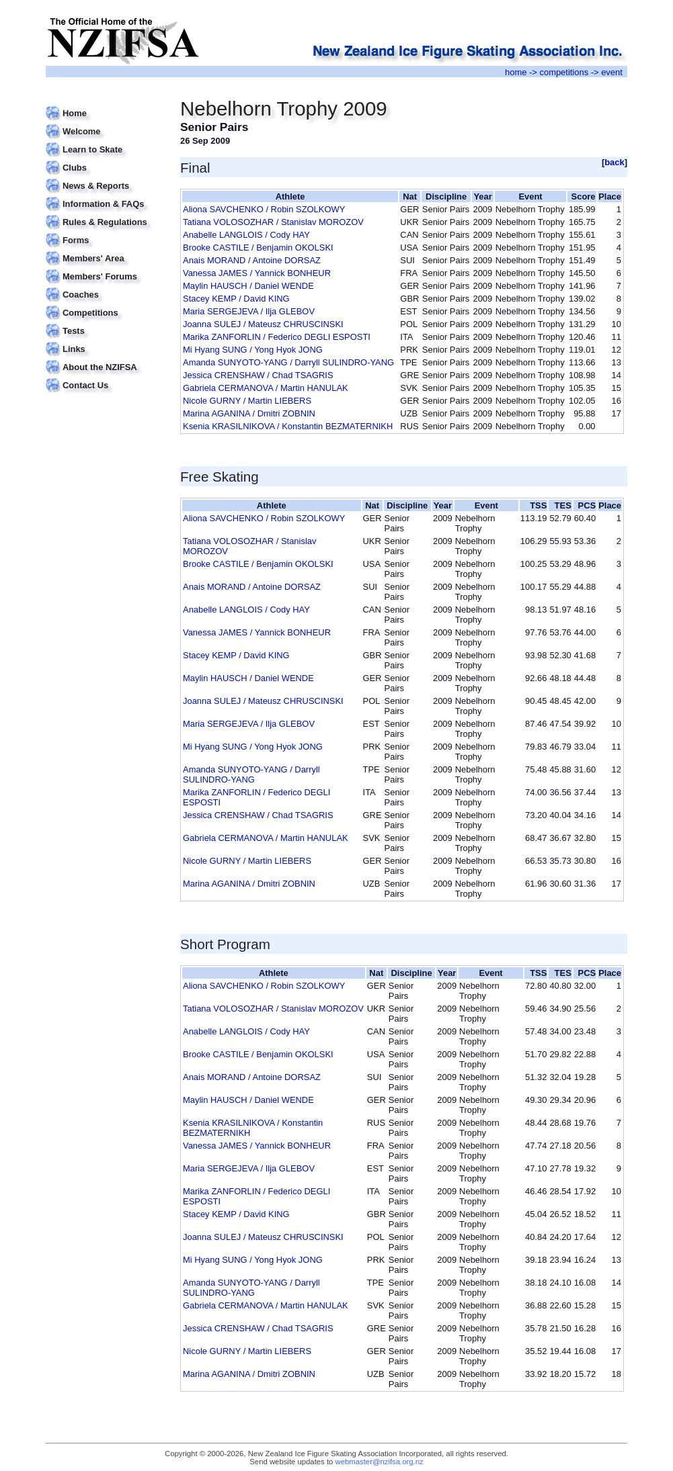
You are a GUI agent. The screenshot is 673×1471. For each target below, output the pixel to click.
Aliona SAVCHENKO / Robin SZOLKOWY (264, 209)
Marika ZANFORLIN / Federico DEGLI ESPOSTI (276, 337)
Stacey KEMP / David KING (236, 299)
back (614, 162)
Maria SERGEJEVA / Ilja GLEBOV (249, 311)
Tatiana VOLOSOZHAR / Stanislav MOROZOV (273, 222)
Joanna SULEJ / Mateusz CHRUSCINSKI (263, 324)
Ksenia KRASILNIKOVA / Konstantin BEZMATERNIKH (288, 426)
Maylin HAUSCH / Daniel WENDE (248, 286)
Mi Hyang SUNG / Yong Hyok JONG (253, 350)
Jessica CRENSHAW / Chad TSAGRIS (258, 375)
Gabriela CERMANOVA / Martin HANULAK (265, 388)
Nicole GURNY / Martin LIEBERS (247, 401)
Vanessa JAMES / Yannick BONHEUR (257, 273)
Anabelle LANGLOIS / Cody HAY (246, 235)
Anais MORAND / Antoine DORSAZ (252, 260)
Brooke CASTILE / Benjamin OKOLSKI (258, 247)
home (515, 72)
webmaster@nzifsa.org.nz (379, 1462)
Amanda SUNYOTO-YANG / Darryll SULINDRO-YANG (288, 362)
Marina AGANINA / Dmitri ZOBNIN (249, 413)
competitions (563, 72)
